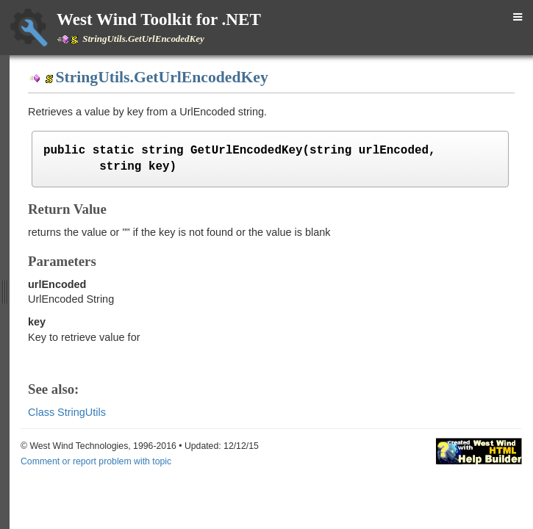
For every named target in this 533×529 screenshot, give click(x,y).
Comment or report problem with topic (96, 461)
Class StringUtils (67, 412)
